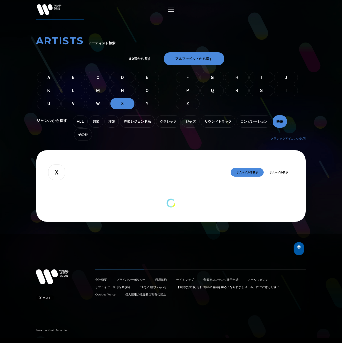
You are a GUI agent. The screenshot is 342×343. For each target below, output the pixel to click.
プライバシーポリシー (131, 279)
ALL (80, 121)
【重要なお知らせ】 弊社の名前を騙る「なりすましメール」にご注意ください (228, 287)
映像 (279, 121)
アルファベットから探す (194, 59)
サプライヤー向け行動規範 (112, 287)
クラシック (168, 121)
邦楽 (96, 121)
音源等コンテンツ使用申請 (220, 279)
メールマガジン (258, 279)
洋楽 (111, 121)
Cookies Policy (105, 294)
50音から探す (140, 59)
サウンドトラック (218, 121)
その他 (83, 134)
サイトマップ (185, 279)
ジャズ (190, 121)
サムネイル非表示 (247, 172)
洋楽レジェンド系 (137, 121)
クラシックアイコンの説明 (288, 138)
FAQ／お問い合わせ (153, 287)
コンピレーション (253, 121)
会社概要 (101, 279)
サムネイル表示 (278, 172)
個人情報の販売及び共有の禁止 (145, 294)
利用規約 (161, 279)
